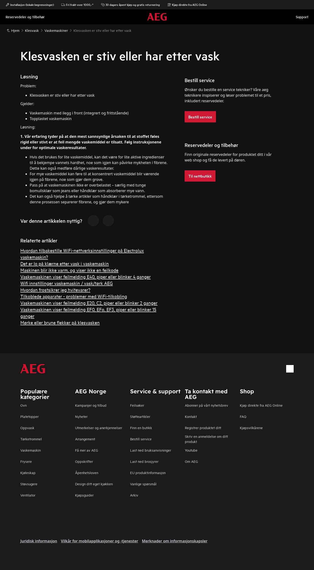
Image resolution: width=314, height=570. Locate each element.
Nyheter (81, 416)
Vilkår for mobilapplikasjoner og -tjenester (99, 541)
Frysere (26, 461)
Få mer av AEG (86, 450)
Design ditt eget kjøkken (94, 484)
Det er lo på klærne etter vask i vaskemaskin (64, 263)
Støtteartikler (140, 416)
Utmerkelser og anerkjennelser (98, 427)
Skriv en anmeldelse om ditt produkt (206, 439)
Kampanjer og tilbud (90, 405)
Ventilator (27, 495)
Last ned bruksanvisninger (150, 450)
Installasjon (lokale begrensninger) (30, 5)
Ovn (23, 405)
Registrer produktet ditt (203, 427)
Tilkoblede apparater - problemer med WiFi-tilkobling (73, 296)
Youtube (191, 450)
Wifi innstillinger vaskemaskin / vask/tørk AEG (66, 283)
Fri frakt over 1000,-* (77, 5)
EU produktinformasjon (148, 472)
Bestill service (141, 439)
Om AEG (191, 461)
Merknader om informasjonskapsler (175, 541)
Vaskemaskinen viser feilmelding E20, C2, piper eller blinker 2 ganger (88, 303)
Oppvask (27, 427)
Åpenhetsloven (86, 472)
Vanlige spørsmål (143, 484)
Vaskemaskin (30, 450)
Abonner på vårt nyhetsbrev (206, 405)
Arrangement (85, 439)
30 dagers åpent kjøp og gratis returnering (130, 5)
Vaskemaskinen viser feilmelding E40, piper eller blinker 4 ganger (85, 276)
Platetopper (29, 416)
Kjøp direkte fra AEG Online (261, 405)
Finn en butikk (141, 427)
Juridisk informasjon (38, 541)
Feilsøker (137, 405)
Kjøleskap (28, 472)
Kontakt (191, 416)
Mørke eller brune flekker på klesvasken (60, 322)
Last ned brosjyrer (144, 461)
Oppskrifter (84, 461)
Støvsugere (28, 484)
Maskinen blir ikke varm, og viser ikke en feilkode (69, 270)
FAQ (243, 416)
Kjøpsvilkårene (251, 427)
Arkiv (134, 495)
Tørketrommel (31, 439)
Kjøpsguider (84, 495)
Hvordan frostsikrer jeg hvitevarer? (55, 289)
